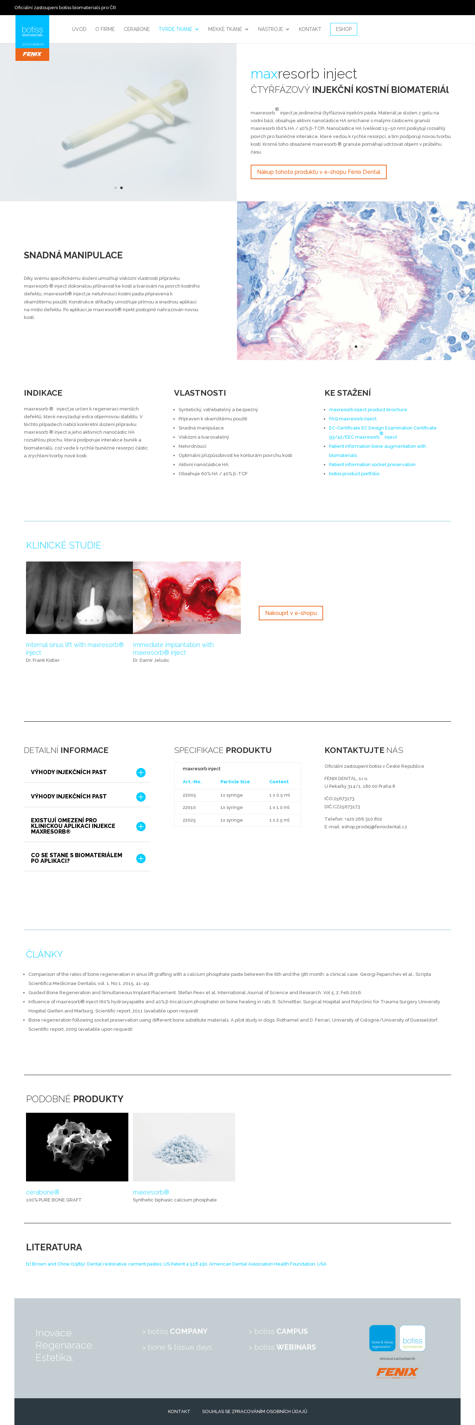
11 (217, 620)
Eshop (344, 29)
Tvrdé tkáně (175, 29)
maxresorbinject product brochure (368, 409)
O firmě (105, 29)
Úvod (79, 29)
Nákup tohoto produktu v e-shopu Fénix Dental (318, 172)
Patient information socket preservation (372, 464)
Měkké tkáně (225, 29)
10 (211, 620)
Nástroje (270, 29)
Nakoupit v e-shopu (291, 613)
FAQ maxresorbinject (353, 418)
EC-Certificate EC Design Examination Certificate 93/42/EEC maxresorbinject (383, 432)
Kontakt (310, 29)
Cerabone (137, 29)
